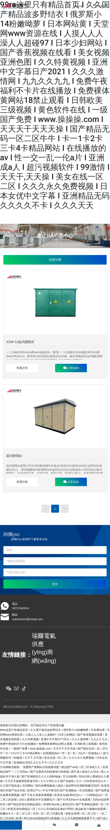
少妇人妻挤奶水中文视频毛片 (37, 799)
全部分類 (55, 259)
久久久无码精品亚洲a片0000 (56, 808)
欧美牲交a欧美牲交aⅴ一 (70, 795)
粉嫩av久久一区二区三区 (15, 813)
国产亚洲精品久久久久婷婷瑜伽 (41, 776)
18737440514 (20, 608)
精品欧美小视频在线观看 (90, 808)
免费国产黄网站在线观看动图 (41, 767)
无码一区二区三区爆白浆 (48, 813)
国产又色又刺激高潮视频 (37, 795)
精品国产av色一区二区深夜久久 (81, 767)
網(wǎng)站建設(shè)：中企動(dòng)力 (25, 706)
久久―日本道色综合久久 (91, 781)
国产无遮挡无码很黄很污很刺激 (50, 771)
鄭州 (51, 706)
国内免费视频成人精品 (49, 785)
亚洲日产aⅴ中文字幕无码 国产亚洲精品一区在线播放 (60, 790)
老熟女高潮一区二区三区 (81, 813)
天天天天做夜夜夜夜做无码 (22, 781)
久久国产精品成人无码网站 (17, 785)
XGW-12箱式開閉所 (20, 342)
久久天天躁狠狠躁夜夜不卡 (79, 818)
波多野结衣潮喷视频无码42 (82, 785)
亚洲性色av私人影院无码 (59, 804)
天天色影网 (70, 776)
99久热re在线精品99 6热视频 (42, 818)
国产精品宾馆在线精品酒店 (25, 804)
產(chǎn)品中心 (55, 236)
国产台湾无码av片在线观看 (74, 799)
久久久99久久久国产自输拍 (57, 781)
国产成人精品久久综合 (85, 771)
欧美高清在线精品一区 (22, 808)
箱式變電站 (14, 456)
